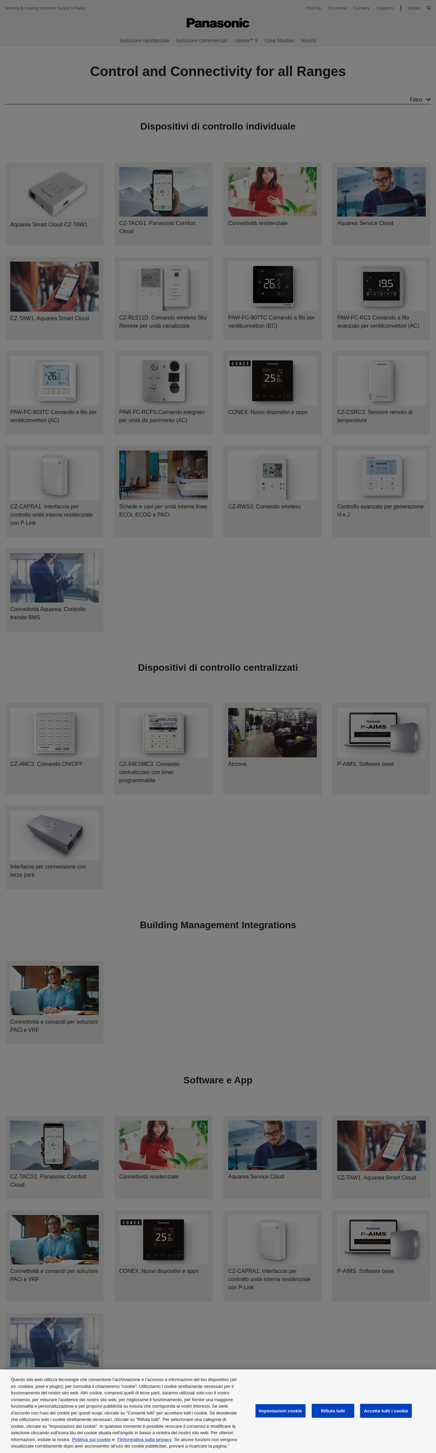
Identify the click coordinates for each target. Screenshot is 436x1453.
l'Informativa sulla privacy (145, 1439)
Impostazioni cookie (280, 1410)
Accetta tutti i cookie (386, 1410)
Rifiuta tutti (333, 1410)
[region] (218, 1411)
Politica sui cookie (91, 1439)
